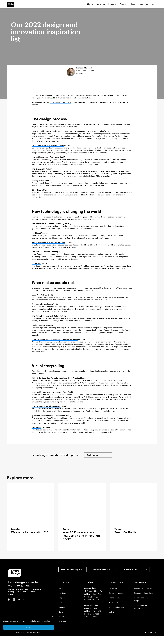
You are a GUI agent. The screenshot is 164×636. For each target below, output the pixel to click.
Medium (23, 599)
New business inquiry (71, 569)
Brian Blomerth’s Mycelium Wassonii (46, 406)
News (60, 612)
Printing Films (37, 181)
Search (153, 4)
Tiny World (36, 427)
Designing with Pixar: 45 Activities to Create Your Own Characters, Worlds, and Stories (68, 131)
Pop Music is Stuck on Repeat (44, 252)
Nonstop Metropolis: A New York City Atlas (49, 392)
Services (100, 4)
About (90, 4)
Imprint (39, 632)
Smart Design (10, 4)
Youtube (19, 599)
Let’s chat (62, 621)
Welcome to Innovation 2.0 (30, 532)
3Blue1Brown (37, 190)
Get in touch (92, 455)
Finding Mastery (38, 325)
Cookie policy (20, 632)
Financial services (116, 598)
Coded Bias (36, 263)
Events (123, 4)
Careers (61, 607)
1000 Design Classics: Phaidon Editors (48, 145)
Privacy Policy (150, 632)
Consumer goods (116, 593)
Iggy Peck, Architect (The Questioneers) (48, 416)
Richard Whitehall (84, 68)
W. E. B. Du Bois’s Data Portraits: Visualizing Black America (56, 378)
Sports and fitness (116, 607)
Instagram (14, 599)
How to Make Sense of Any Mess (45, 157)
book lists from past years (60, 102)
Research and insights (143, 588)
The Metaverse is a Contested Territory (48, 224)
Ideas (132, 4)
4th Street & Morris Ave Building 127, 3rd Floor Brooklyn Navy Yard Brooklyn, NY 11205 (93, 594)
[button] (53, 617)
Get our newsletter (101, 569)
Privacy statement (30, 632)
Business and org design (144, 593)
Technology (113, 588)
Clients (61, 617)
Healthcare (113, 602)
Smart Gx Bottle (125, 532)
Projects (112, 4)
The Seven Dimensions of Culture (46, 316)
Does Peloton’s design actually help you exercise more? (55, 339)
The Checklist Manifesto (42, 304)
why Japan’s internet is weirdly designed (48, 242)
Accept (28, 627)
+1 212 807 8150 (90, 617)
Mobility (112, 612)
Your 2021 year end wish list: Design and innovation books (81, 536)
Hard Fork (36, 233)
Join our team (130, 569)
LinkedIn (9, 599)
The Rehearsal (38, 169)
